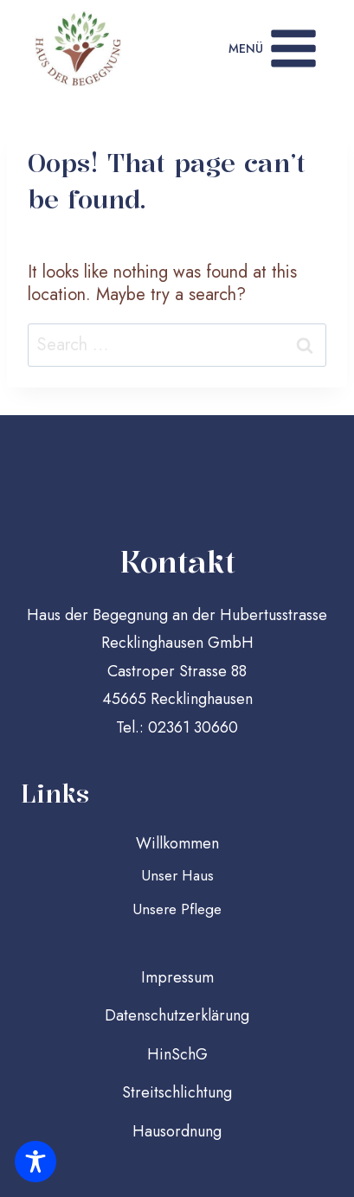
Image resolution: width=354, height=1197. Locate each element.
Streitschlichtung (177, 1092)
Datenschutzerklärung (177, 1015)
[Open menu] (273, 48)
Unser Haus (177, 875)
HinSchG (177, 1054)
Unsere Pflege (177, 909)
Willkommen (177, 843)
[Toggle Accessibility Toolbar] (35, 1161)
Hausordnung (177, 1131)
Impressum (177, 977)
